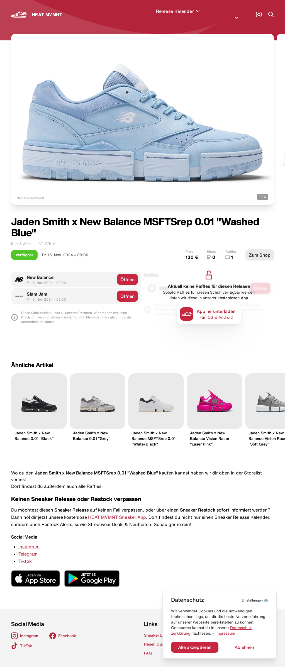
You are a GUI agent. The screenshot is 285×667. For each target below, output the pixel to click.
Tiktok (25, 554)
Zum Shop (260, 248)
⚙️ (255, 600)
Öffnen (127, 273)
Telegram (28, 547)
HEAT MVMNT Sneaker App (117, 510)
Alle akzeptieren (194, 647)
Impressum (225, 633)
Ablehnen (244, 647)
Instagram (29, 540)
